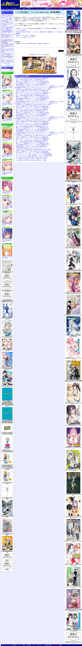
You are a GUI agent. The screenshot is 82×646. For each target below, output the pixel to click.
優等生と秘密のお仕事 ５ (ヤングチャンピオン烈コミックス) (73, 403)
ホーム (3, 8)
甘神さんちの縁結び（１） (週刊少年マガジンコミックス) (73, 565)
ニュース (8, 8)
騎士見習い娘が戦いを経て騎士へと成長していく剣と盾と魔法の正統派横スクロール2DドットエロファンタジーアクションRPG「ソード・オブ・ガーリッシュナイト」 (7, 36)
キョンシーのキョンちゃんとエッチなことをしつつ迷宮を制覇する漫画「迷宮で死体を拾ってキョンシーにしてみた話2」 (7, 50)
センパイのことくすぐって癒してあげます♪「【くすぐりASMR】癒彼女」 (34, 154)
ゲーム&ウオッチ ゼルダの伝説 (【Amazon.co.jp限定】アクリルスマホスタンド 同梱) (7, 433)
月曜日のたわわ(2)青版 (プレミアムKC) (7, 318)
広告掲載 (55, 8)
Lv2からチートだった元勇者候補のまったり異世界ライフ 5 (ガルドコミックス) (73, 293)
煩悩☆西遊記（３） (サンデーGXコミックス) (73, 448)
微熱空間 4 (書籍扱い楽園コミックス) (73, 67)
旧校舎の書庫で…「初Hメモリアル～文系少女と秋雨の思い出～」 (32, 84)
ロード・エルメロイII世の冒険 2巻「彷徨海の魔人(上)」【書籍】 (7, 516)
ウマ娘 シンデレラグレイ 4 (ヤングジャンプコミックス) (73, 122)
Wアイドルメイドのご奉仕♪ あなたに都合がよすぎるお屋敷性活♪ (32, 78)
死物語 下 (7, 560)
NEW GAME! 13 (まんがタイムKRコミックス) (73, 642)
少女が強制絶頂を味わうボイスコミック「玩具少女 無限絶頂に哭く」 (33, 83)
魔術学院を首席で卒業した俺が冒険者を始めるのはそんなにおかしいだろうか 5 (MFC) (73, 381)
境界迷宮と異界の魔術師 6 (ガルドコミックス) (73, 248)
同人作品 (14, 8)
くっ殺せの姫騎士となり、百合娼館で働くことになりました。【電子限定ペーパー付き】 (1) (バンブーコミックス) (73, 55)
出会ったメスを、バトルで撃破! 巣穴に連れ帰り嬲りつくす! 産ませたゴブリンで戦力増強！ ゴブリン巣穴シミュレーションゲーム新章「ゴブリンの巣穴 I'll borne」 (7, 17)
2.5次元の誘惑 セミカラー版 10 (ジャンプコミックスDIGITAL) (73, 630)
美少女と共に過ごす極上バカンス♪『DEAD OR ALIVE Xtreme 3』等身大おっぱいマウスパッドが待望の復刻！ (7, 28)
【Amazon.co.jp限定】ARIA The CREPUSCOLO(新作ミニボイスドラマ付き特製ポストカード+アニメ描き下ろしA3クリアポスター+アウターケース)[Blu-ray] (7, 467)
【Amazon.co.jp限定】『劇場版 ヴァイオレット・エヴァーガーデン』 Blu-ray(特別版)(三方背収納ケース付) (7, 368)
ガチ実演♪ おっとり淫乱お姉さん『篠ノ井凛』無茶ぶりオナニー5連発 (33, 89)
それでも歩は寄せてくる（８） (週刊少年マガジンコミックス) (73, 517)
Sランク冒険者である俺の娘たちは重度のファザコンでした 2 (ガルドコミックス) (73, 270)
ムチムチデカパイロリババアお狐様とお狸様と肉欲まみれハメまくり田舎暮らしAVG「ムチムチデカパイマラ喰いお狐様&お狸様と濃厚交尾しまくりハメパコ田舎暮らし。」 (7, 56)
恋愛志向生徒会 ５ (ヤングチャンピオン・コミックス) (73, 470)
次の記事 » (47, 54)
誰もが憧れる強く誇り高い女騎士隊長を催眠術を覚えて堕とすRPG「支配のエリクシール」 (7, 32)
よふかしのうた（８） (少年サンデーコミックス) (73, 495)
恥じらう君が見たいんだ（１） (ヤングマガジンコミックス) (73, 425)
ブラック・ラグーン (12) (7, 281)
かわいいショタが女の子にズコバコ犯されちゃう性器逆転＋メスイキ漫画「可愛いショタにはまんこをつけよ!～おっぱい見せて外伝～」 (7, 61)
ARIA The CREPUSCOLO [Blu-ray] (7, 483)
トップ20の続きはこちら (8, 65)
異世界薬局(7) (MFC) (73, 336)
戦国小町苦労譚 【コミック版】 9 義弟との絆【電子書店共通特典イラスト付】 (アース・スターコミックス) (73, 610)
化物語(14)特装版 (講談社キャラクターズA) (7, 291)
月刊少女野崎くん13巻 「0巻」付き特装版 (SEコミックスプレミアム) (7, 272)
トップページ (39, 54)
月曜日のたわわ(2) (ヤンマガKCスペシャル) (73, 88)
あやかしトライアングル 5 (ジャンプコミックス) (7, 337)
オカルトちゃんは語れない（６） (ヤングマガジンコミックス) (73, 204)
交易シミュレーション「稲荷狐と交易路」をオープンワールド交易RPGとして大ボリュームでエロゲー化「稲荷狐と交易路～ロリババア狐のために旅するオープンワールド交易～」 (7, 23)
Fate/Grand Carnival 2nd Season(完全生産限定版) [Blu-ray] (7, 551)
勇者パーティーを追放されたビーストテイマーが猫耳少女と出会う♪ (33, 81)
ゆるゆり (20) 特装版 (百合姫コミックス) (7, 350)
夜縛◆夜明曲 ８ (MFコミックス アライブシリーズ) (73, 358)
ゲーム (34, 8)
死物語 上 (7, 569)
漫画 (24, 8)
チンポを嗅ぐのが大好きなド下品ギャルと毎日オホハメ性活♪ (31, 158)
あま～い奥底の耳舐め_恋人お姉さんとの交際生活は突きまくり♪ (32, 79)
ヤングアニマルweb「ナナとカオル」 (26, 37)
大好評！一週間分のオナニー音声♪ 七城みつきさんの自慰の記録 (32, 90)
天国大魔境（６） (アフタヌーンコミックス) (73, 314)
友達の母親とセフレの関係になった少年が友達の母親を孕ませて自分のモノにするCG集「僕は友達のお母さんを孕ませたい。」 (7, 45)
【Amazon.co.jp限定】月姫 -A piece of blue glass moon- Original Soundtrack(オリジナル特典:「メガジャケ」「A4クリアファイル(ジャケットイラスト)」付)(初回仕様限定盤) (73, 31)
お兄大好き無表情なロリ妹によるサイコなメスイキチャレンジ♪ (32, 147)
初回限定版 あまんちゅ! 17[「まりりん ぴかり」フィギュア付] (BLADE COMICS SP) (7, 450)
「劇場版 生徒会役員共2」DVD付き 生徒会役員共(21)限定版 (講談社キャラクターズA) (7, 301)
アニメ (19, 8)
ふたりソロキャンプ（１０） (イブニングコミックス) (73, 587)
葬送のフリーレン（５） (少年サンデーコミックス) (73, 541)
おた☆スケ (39, 8)
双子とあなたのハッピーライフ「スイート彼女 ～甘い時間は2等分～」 (33, 92)
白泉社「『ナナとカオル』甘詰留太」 (26, 35)
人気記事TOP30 (47, 8)
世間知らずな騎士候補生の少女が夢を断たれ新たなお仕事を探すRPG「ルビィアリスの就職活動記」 (7, 41)
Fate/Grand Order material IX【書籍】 (7, 498)
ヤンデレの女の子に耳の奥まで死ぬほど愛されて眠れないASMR (32, 157)
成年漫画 (29, 8)
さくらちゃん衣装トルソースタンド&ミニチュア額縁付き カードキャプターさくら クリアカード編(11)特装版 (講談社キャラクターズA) (73, 181)
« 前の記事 (32, 54)
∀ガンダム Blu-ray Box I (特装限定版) (7, 534)
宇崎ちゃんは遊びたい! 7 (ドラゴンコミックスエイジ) (7, 386)
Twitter (60, 8)
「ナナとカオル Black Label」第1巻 (35, 17)
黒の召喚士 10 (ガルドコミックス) (73, 226)
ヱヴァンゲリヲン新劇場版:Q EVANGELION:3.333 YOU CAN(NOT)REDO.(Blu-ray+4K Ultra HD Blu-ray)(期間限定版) (7, 421)
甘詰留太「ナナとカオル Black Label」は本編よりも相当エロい (33, 43)
